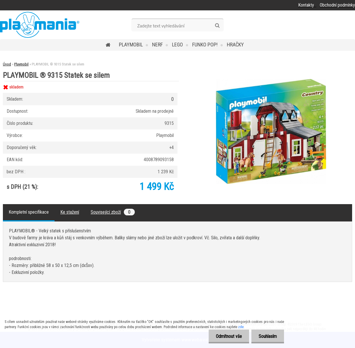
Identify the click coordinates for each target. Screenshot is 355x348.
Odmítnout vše (229, 336)
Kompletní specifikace (29, 212)
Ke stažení (69, 212)
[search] (217, 25)
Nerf (157, 45)
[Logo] (39, 24)
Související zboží (113, 212)
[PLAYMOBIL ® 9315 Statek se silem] (271, 81)
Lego (177, 45)
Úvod (7, 64)
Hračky (235, 45)
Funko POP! (205, 45)
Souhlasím (268, 336)
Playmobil (131, 45)
